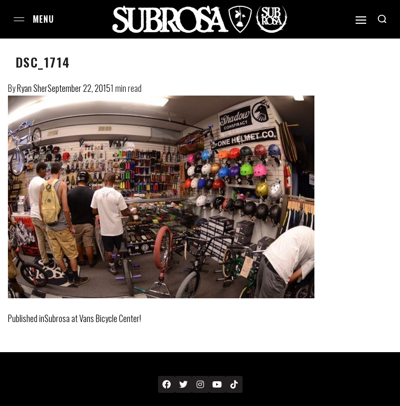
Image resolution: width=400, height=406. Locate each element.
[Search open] (382, 19)
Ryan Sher (32, 88)
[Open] (361, 20)
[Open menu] (19, 19)
